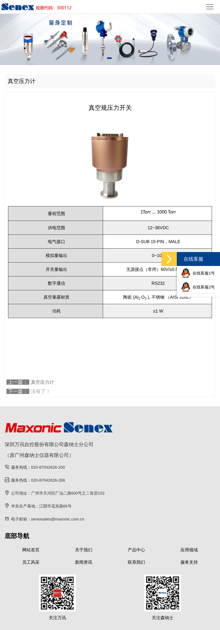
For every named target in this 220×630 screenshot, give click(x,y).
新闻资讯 (83, 562)
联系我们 (136, 562)
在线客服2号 (198, 287)
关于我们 (83, 549)
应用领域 (189, 549)
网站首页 (30, 549)
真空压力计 (42, 382)
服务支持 (189, 562)
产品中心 (136, 549)
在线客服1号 (198, 273)
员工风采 (30, 562)
